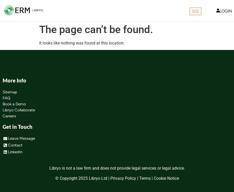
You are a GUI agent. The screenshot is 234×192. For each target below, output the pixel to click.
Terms (145, 178)
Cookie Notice (166, 178)
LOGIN (225, 11)
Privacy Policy (123, 178)
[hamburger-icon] (195, 11)
